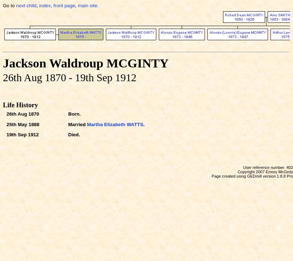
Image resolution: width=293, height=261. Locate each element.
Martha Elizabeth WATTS (115, 124)
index (45, 5)
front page (64, 5)
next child (26, 5)
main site (87, 5)
